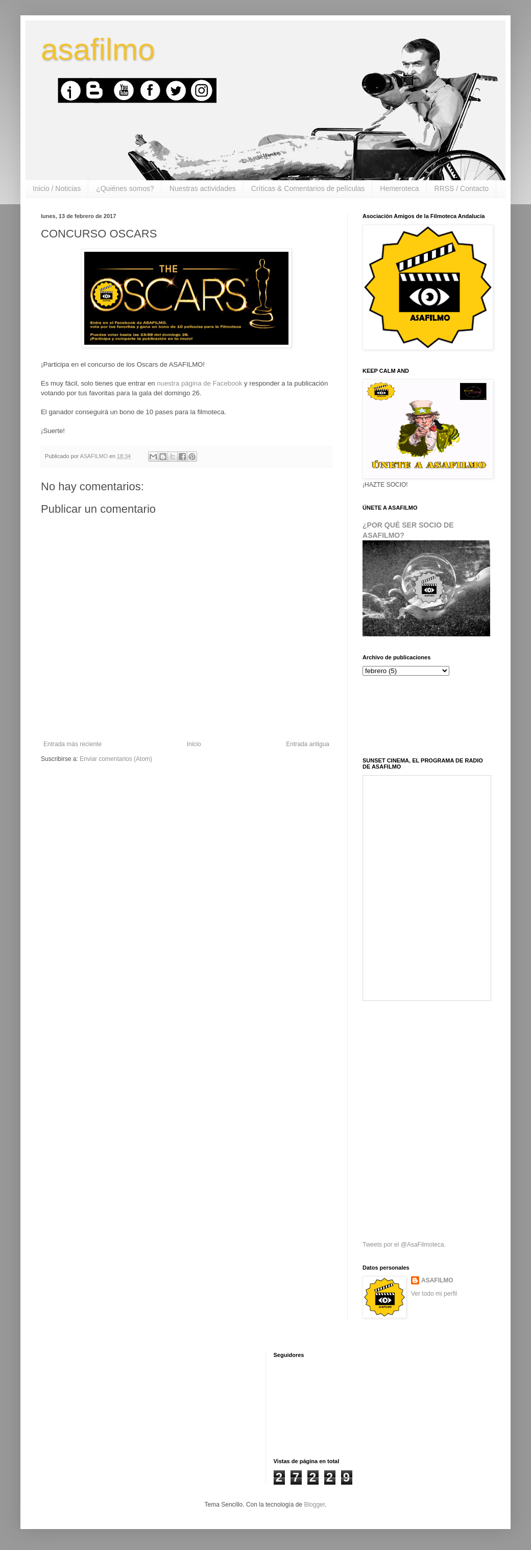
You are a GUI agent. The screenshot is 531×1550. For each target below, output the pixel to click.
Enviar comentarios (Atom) (116, 758)
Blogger (314, 1504)
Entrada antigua (307, 744)
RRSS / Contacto (462, 188)
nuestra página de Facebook (199, 383)
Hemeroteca (399, 188)
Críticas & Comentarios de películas (308, 188)
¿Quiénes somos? (125, 188)
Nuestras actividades (203, 188)
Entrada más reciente (72, 744)
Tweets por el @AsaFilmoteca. (404, 1244)
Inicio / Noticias (57, 188)
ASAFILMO (437, 1280)
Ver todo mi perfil (434, 1293)
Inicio (194, 744)
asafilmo (98, 49)
